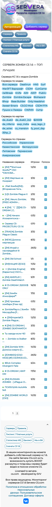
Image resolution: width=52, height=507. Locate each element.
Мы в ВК (40, 46)
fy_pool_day (38, 128)
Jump (39, 110)
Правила (21, 34)
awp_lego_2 (38, 124)
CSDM (29, 88)
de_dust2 (7, 120)
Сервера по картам (12, 116)
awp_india (23, 124)
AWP (33, 93)
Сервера (7, 34)
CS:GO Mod (26, 105)
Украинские (26, 142)
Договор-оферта (34, 495)
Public (42, 93)
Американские (11, 155)
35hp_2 (6, 132)
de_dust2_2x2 (23, 120)
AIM (26, 93)
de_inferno (8, 124)
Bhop (5, 101)
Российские (9, 142)
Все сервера (9, 84)
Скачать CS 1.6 (10, 51)
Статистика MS (10, 46)
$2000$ (38, 120)
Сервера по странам (13, 139)
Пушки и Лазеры (12, 110)
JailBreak (7, 93)
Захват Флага (10, 105)
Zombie (6, 97)
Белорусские (30, 147)
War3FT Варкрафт (12, 88)
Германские (25, 151)
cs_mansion (21, 128)
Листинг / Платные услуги (16, 40)
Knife (18, 93)
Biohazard (39, 97)
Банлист (27, 46)
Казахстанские (11, 147)
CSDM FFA (41, 105)
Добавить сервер (36, 26)
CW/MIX (29, 110)
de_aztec (7, 128)
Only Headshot (36, 101)
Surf (43, 84)
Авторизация (12, 26)
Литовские (8, 151)
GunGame (40, 88)
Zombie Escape (22, 97)
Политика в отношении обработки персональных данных (26, 490)
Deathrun (25, 84)
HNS (35, 84)
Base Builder (18, 101)
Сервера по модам (12, 81)
